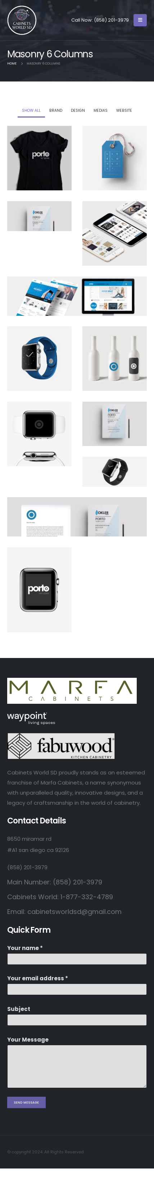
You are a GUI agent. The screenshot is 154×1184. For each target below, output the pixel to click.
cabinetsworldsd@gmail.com (74, 911)
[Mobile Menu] (140, 20)
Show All (31, 110)
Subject (18, 1009)
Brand (55, 110)
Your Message (28, 1039)
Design (78, 110)
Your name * (25, 948)
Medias (101, 110)
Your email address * (37, 978)
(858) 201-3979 (111, 20)
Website (124, 110)
